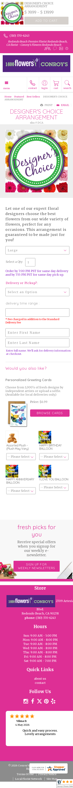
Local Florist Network (28, 779)
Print (46, 105)
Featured (19, 96)
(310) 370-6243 (19, 35)
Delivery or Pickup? (21, 283)
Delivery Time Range (22, 303)
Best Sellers (33, 96)
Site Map (52, 779)
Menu (6, 88)
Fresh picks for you (36, 540)
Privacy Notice (47, 774)
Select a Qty (14, 262)
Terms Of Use (25, 774)
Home (8, 96)
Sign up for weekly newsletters (36, 566)
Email (62, 105)
